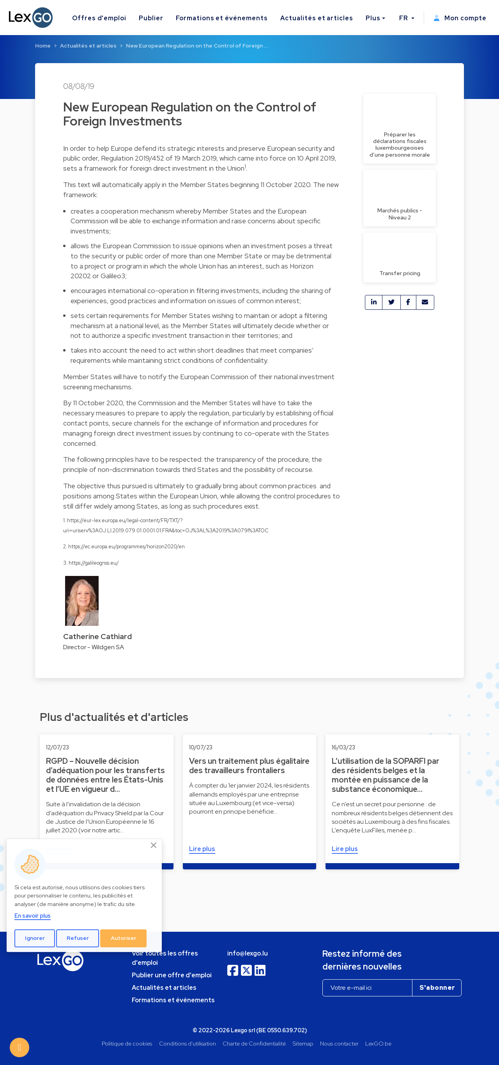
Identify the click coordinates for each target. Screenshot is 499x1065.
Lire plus (202, 849)
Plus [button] (373, 18)
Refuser (78, 937)
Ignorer (35, 937)
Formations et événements (222, 18)
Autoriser (123, 937)
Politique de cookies (127, 1043)
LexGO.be (378, 1043)
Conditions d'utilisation (187, 1043)
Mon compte (460, 18)
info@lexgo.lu (247, 953)
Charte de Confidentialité (254, 1043)
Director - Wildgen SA (93, 647)
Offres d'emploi (99, 18)
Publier (151, 18)
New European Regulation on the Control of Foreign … (197, 45)
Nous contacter (339, 1043)
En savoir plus (32, 915)
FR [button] (404, 18)
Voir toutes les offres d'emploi (165, 958)
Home (43, 45)
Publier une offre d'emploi (172, 975)
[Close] (154, 845)
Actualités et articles (316, 18)
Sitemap (303, 1043)
